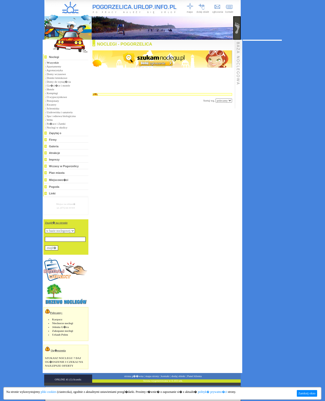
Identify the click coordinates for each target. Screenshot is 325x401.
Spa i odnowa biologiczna (61, 116)
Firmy (53, 139)
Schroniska (53, 108)
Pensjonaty (53, 100)
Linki (52, 193)
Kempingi (52, 93)
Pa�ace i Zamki (56, 123)
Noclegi (54, 57)
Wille (50, 119)
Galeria (53, 146)
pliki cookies (48, 392)
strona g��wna (133, 376)
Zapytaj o (55, 133)
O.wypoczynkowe (57, 96)
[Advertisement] (155, 117)
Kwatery (51, 104)
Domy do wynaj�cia (59, 81)
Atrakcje (54, 152)
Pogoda (54, 186)
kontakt (165, 376)
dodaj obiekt (178, 376)
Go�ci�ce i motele (58, 85)
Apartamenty (54, 66)
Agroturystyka (55, 70)
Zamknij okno (307, 393)
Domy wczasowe (56, 74)
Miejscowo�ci (58, 179)
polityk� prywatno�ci (212, 392)
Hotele (50, 89)
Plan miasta (56, 172)
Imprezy (54, 159)
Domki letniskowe (57, 77)
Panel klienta (194, 376)
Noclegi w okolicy (57, 127)
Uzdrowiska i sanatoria (59, 112)
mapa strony (152, 376)
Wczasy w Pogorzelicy (64, 166)
